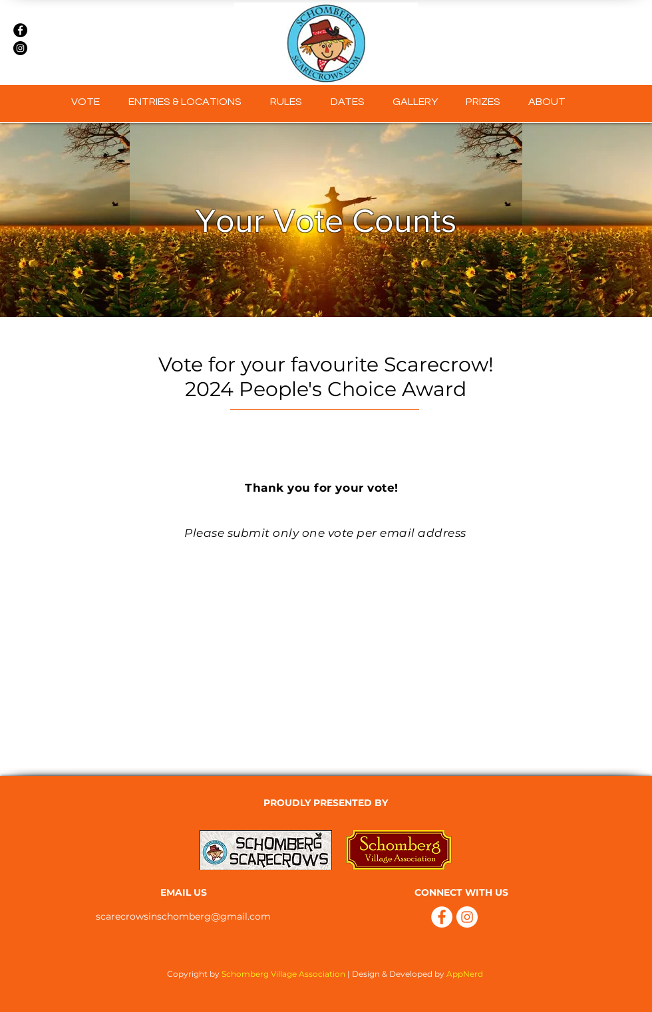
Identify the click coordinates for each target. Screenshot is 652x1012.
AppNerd (465, 974)
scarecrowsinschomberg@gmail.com (183, 916)
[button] (415, 101)
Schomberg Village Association (283, 974)
